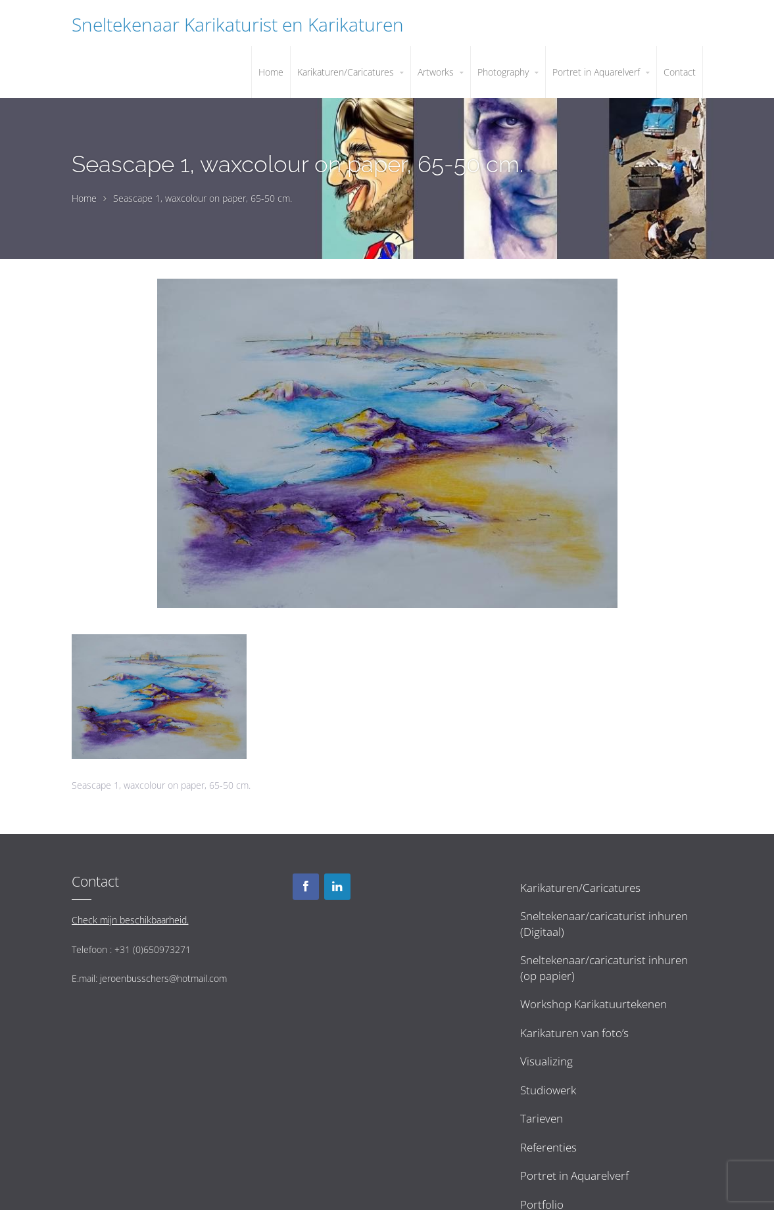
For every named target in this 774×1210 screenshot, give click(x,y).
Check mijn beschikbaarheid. (130, 920)
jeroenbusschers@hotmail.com (163, 978)
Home (84, 198)
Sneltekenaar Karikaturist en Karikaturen (238, 24)
